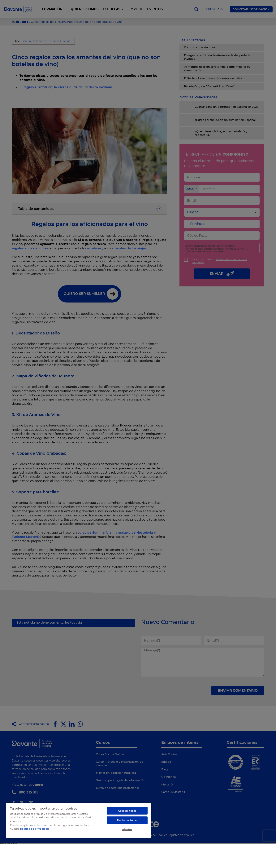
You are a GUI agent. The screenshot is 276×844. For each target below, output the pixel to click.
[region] (78, 820)
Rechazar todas (127, 820)
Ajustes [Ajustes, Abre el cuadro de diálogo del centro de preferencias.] (127, 829)
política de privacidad (34, 828)
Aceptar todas (127, 810)
